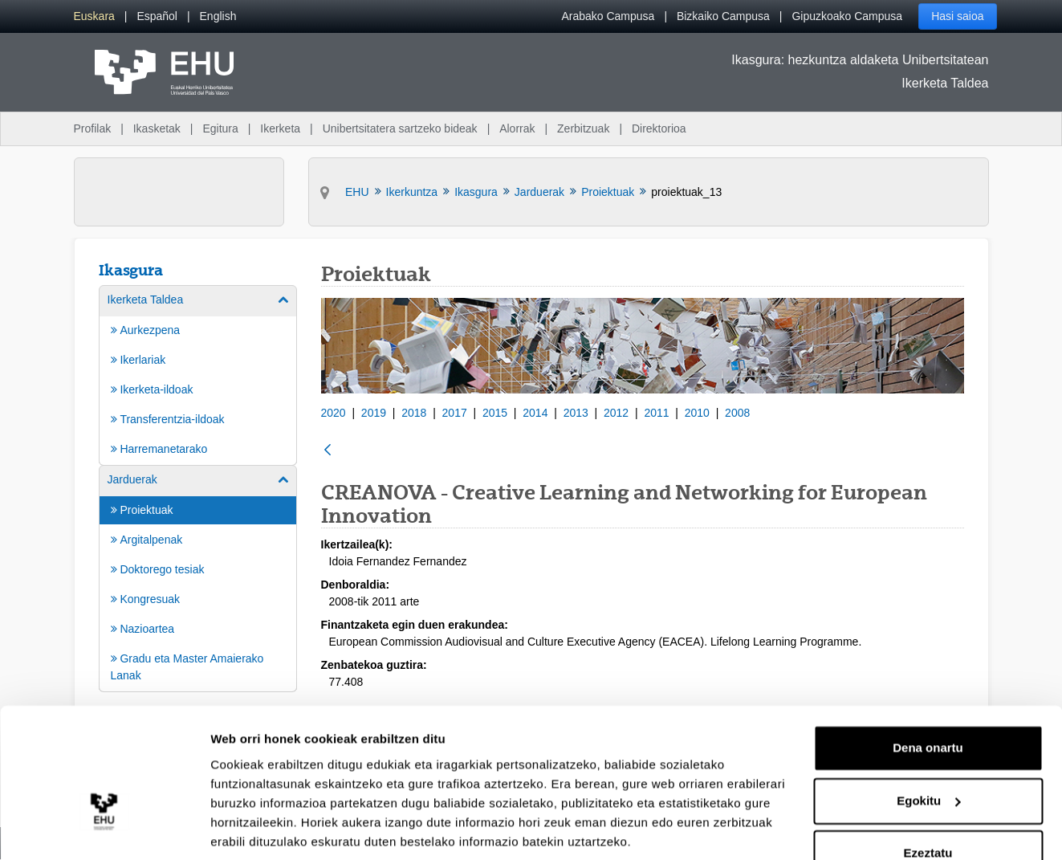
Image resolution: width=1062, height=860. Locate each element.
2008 (737, 412)
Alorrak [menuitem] (517, 128)
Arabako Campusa (607, 16)
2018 (413, 412)
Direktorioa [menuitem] (659, 128)
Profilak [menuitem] (93, 128)
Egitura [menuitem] (220, 128)
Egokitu (928, 743)
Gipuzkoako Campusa (846, 16)
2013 (576, 412)
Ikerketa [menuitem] (280, 128)
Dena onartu (928, 691)
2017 (454, 412)
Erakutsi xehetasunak (273, 828)
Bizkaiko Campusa (723, 16)
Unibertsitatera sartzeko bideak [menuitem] (400, 128)
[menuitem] (94, 16)
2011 (656, 412)
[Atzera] (327, 451)
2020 (333, 412)
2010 (697, 412)
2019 (373, 412)
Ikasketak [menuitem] (157, 128)
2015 (494, 412)
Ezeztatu (928, 796)
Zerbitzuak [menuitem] (583, 128)
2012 (616, 412)
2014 (535, 412)
